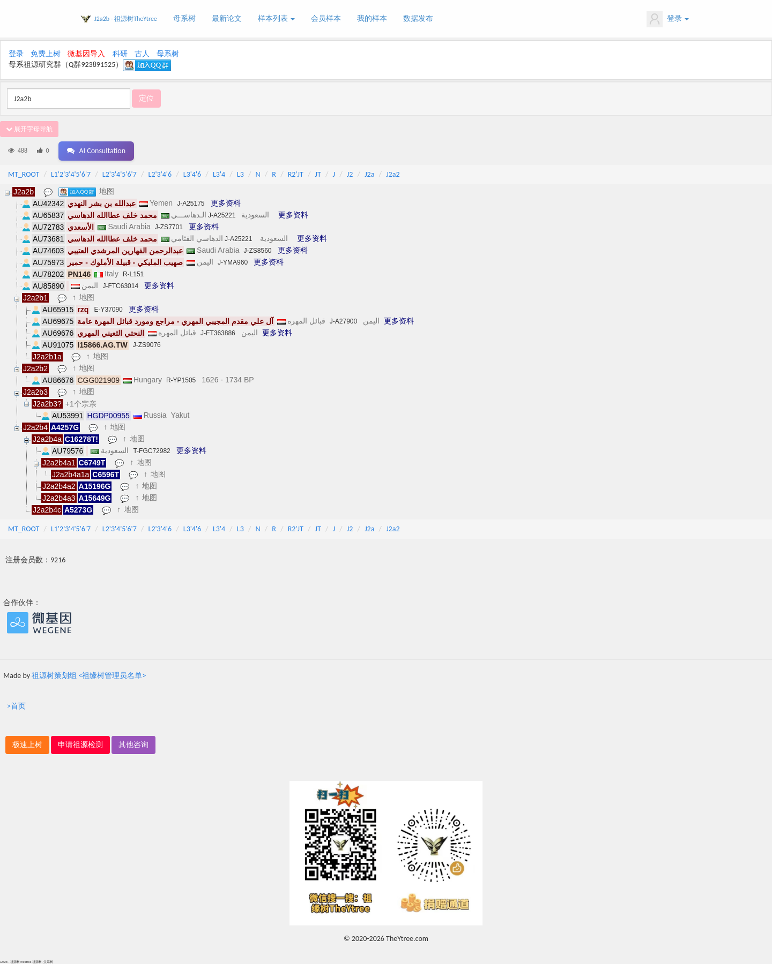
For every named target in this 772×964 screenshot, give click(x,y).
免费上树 (46, 53)
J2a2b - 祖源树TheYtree (125, 18)
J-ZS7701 (169, 227)
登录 (668, 19)
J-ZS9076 (147, 345)
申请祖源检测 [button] (80, 744)
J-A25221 (221, 215)
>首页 (16, 706)
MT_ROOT (23, 174)
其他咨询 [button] (133, 744)
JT (318, 174)
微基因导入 (86, 53)
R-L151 (133, 274)
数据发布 (418, 18)
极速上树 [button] (27, 744)
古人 (142, 53)
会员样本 (326, 18)
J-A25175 (190, 203)
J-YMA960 (233, 262)
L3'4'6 (192, 174)
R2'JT (295, 174)
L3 (240, 174)
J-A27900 (343, 321)
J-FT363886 (218, 333)
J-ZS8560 (257, 250)
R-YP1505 (181, 380)
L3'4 (219, 174)
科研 (120, 53)
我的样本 (372, 18)
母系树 (184, 18)
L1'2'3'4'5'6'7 (71, 174)
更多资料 (226, 203)
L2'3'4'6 (160, 174)
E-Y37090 (108, 309)
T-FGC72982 (151, 451)
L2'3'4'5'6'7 (119, 174)
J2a (369, 174)
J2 (350, 174)
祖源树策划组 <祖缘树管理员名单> (89, 675)
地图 (106, 191)
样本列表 (276, 18)
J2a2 (392, 174)
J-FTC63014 (120, 286)
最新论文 (227, 18)
